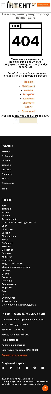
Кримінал (7, 257)
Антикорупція (9, 219)
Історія (5, 212)
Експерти (28, 102)
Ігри (4, 205)
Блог (4, 226)
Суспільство (8, 298)
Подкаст (6, 277)
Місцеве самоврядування (16, 267)
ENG (34, 6)
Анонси (28, 90)
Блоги (28, 107)
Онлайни (28, 98)
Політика (7, 281)
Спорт (5, 294)
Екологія (6, 246)
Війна (5, 239)
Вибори (6, 233)
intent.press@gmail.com (15, 324)
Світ (4, 291)
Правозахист (9, 284)
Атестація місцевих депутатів (19, 222)
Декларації (28, 111)
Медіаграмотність (12, 263)
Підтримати (43, 5)
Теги (4, 189)
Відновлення (9, 236)
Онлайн (6, 270)
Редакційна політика (13, 345)
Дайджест (7, 243)
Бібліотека (8, 229)
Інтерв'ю (28, 94)
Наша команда (10, 340)
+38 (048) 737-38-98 (13, 330)
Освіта (5, 274)
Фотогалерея (9, 301)
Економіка (7, 250)
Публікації (28, 86)
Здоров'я (6, 253)
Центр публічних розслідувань (19, 305)
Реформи (7, 287)
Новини (28, 82)
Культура (7, 260)
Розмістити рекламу (14, 355)
